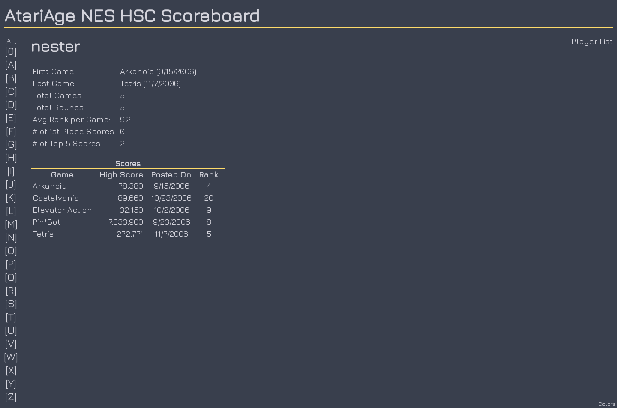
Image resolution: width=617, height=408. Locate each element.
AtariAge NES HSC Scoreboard (132, 15)
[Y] (11, 383)
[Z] (11, 396)
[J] (11, 184)
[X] (11, 370)
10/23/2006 (171, 197)
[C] (11, 91)
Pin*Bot (46, 221)
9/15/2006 (176, 71)
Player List (592, 41)
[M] (11, 224)
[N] (11, 237)
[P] (11, 264)
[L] (11, 210)
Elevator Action (62, 209)
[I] (11, 171)
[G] (11, 144)
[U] (11, 330)
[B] (11, 78)
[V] (11, 343)
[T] (11, 317)
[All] (11, 40)
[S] (11, 303)
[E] (11, 117)
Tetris (130, 83)
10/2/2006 (171, 209)
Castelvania (56, 197)
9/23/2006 (171, 221)
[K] (11, 197)
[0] (11, 51)
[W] (11, 357)
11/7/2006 (162, 83)
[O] (11, 250)
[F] (11, 131)
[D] (11, 104)
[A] (11, 64)
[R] (11, 290)
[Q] (11, 277)
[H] (11, 157)
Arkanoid (137, 71)
